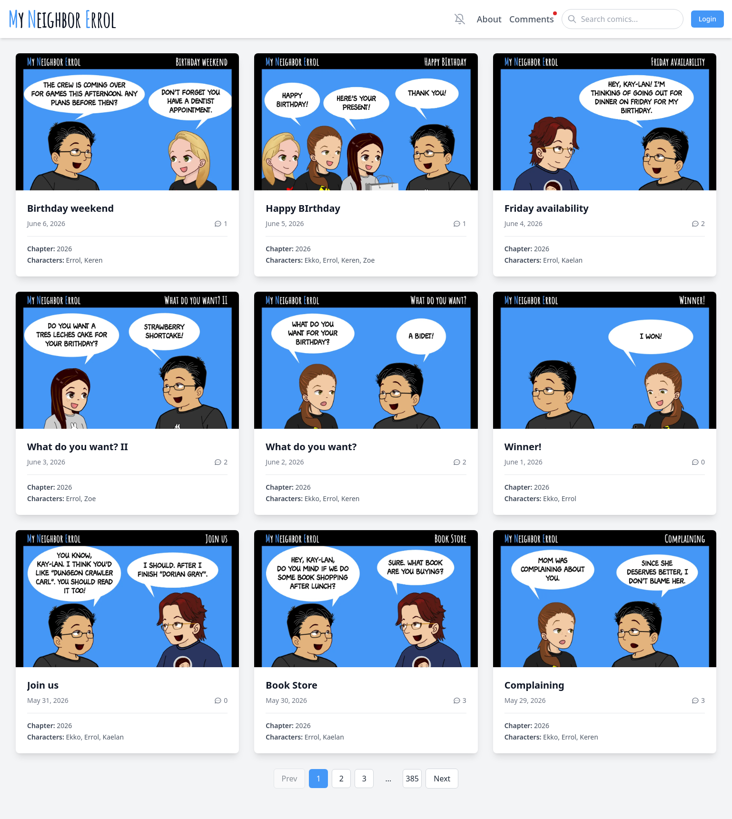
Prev (289, 778)
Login (707, 18)
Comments (531, 18)
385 (412, 778)
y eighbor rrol (62, 19)
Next (442, 778)
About (489, 19)
